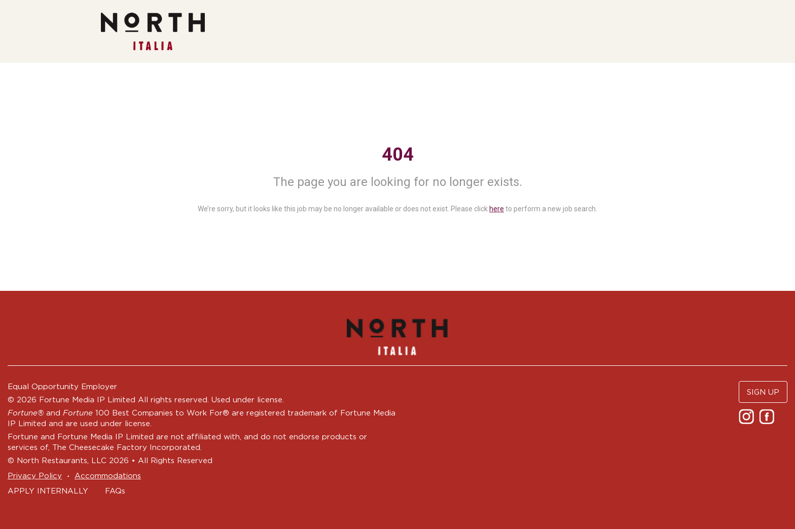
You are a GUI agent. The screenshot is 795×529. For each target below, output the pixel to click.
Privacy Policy (35, 475)
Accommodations (108, 475)
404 (398, 154)
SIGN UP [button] (763, 392)
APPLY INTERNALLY (48, 490)
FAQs (115, 490)
